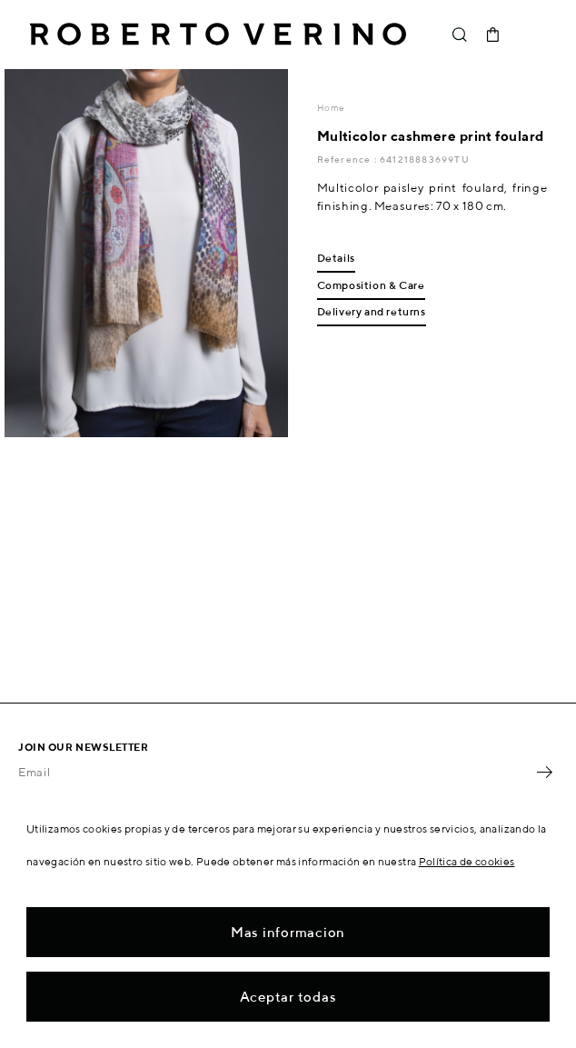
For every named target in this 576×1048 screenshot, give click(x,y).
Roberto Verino (218, 34)
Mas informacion (288, 932)
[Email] (274, 772)
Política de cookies (467, 861)
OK (544, 772)
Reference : (348, 159)
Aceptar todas (288, 996)
